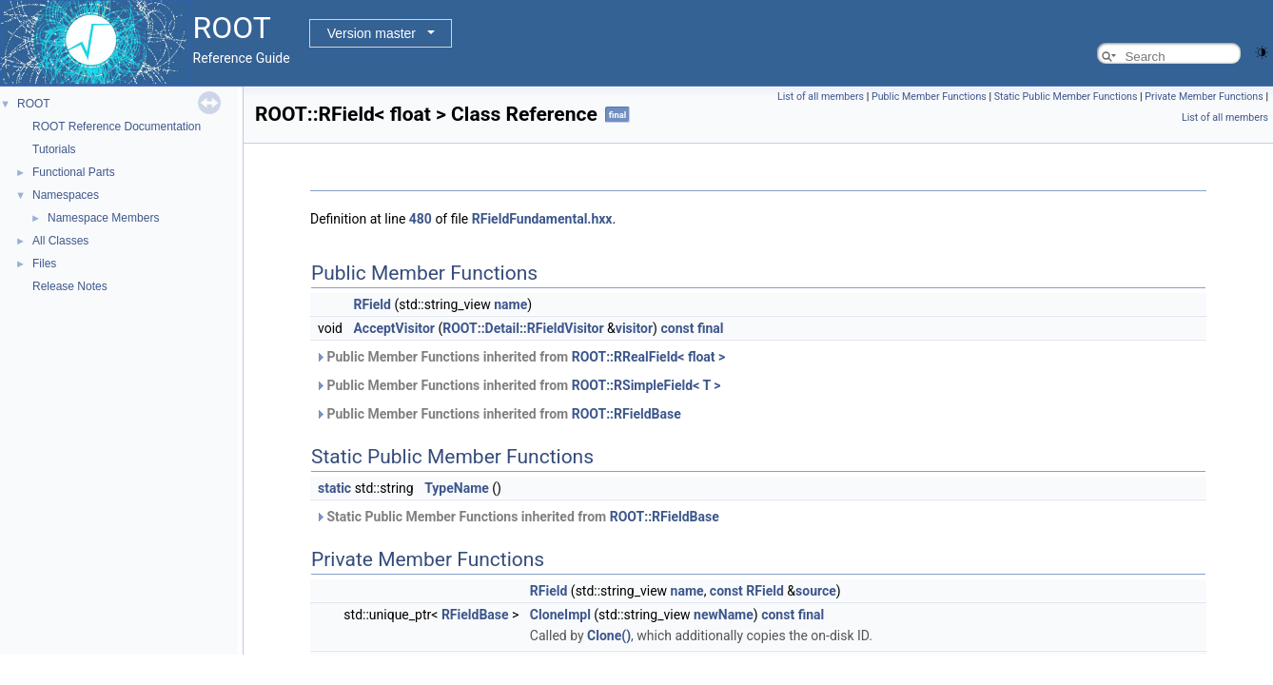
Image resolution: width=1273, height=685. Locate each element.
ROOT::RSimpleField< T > (646, 385)
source (815, 590)
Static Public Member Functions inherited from (517, 516)
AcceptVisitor (394, 328)
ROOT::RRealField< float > (649, 356)
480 (420, 218)
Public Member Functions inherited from (520, 356)
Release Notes (70, 286)
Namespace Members (103, 218)
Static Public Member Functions (1066, 96)
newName (724, 614)
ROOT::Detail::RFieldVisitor (522, 328)
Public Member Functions (929, 96)
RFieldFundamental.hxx (542, 218)
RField (372, 304)
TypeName (456, 488)
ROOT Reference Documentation (116, 126)
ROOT (33, 103)
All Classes (60, 240)
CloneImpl (560, 614)
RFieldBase (475, 614)
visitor (634, 328)
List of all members (820, 96)
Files (44, 263)
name (510, 304)
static (334, 488)
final (710, 328)
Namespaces (65, 195)
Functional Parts (73, 172)
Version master (371, 33)
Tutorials (54, 149)
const (677, 328)
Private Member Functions (1204, 96)
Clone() (609, 635)
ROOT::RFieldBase (626, 413)
